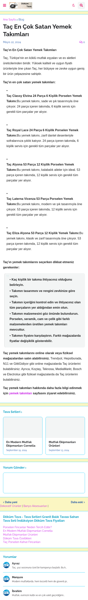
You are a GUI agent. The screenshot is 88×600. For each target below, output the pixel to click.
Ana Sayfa (9, 19)
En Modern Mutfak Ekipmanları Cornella (20, 444)
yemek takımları (20, 393)
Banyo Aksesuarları (35, 505)
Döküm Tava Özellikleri (17, 538)
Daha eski (77, 502)
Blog (21, 19)
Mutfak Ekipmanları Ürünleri (62, 444)
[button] (4, 5)
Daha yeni (11, 502)
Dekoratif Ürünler (11, 505)
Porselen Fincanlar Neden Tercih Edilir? (27, 527)
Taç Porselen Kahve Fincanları (21, 542)
